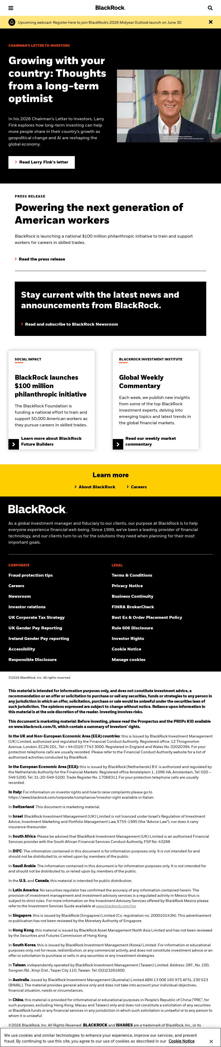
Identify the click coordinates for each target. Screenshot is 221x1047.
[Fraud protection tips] (59, 575)
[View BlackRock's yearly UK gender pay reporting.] (59, 628)
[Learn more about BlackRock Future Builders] (51, 400)
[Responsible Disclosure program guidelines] (59, 660)
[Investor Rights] (162, 639)
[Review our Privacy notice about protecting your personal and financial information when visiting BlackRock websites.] (162, 586)
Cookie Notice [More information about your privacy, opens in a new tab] (181, 1044)
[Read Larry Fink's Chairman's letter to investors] (41, 162)
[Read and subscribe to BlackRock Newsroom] (110, 319)
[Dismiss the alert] (211, 22)
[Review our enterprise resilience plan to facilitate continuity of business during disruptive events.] (162, 597)
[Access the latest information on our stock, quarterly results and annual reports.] (59, 607)
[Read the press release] (40, 259)
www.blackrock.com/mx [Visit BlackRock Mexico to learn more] (116, 906)
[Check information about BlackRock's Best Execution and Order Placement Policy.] (162, 618)
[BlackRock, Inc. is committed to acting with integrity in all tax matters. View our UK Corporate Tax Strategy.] (59, 618)
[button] (10, 8)
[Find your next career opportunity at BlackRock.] (59, 586)
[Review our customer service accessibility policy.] (59, 649)
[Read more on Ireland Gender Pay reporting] (59, 639)
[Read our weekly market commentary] (156, 400)
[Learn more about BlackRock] (95, 487)
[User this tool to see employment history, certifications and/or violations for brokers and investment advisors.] (162, 607)
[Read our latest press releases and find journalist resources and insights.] (59, 597)
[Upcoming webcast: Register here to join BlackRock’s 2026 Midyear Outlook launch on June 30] (99, 23)
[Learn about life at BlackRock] (137, 487)
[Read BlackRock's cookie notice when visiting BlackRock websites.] (162, 649)
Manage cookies (128, 660)
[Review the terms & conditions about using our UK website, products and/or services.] (162, 575)
